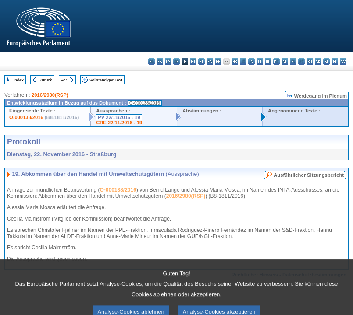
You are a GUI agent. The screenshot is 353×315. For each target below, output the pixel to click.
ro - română (310, 61)
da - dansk (176, 61)
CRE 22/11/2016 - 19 (119, 122)
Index (19, 79)
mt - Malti (276, 61)
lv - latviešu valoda (251, 61)
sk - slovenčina (318, 61)
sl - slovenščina (326, 61)
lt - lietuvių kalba (260, 61)
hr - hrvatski (235, 61)
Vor (64, 79)
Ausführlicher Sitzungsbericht (309, 175)
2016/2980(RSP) (50, 95)
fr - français (218, 61)
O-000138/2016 (26, 117)
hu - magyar (268, 61)
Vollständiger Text (105, 79)
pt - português (301, 61)
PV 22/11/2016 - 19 (119, 117)
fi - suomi (335, 61)
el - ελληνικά (201, 61)
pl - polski (293, 61)
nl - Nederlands (285, 61)
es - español (160, 61)
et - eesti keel (193, 61)
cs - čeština (168, 61)
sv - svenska (343, 61)
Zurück (45, 79)
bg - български (151, 61)
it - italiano (243, 61)
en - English (210, 61)
